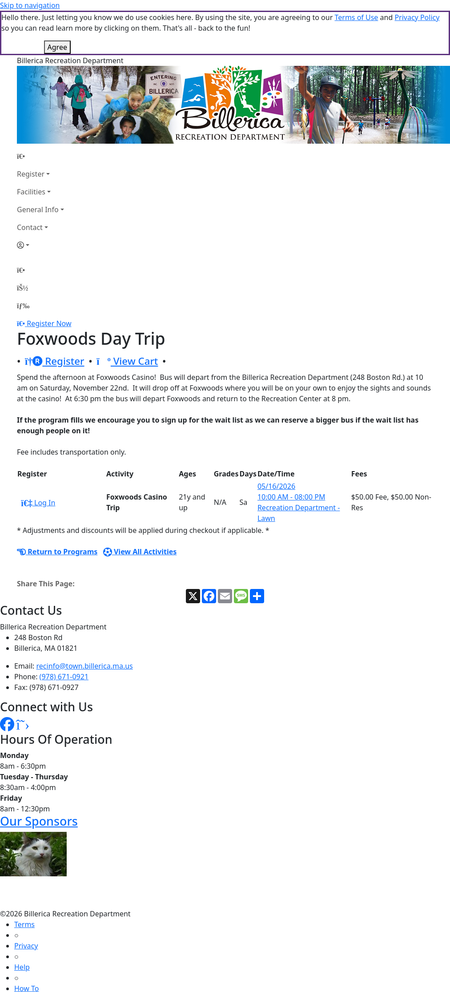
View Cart (127, 361)
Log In (38, 503)
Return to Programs (57, 551)
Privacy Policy (416, 17)
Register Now (49, 323)
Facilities (31, 192)
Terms (24, 924)
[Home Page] (40, 156)
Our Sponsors (39, 821)
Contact (30, 227)
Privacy (26, 946)
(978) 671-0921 (64, 676)
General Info (38, 209)
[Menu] (23, 306)
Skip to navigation (30, 5)
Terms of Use (356, 17)
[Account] (40, 245)
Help (22, 967)
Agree (57, 47)
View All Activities (140, 551)
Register (30, 174)
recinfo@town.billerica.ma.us (84, 666)
